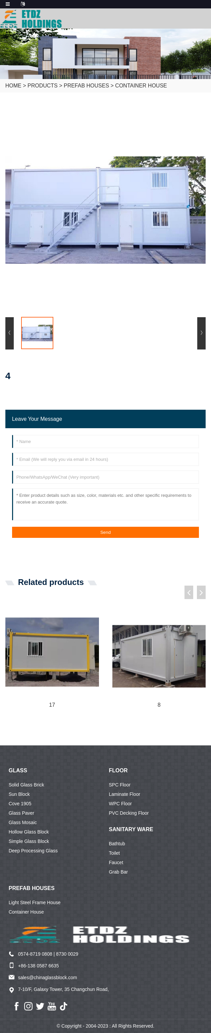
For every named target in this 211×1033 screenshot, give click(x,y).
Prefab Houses (86, 85)
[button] (188, 592)
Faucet (116, 862)
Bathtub (117, 843)
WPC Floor (120, 803)
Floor (118, 770)
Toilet (114, 853)
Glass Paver (21, 813)
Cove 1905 (20, 803)
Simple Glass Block (29, 841)
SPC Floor (119, 784)
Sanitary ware (131, 829)
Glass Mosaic (23, 822)
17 (52, 705)
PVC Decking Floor (129, 813)
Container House (141, 85)
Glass (18, 770)
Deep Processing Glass (33, 850)
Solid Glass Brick (26, 784)
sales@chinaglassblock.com (47, 977)
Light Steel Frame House (35, 902)
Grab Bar (118, 872)
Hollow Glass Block (29, 832)
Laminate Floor (124, 794)
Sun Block (19, 794)
